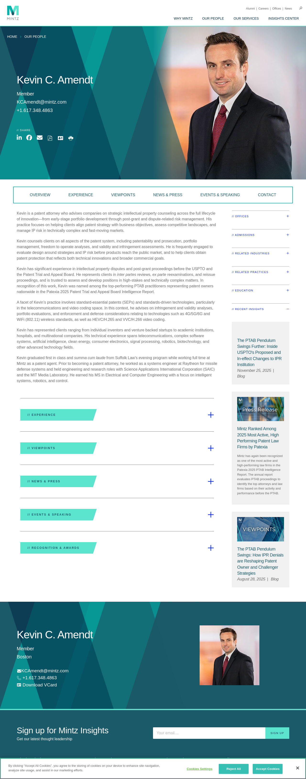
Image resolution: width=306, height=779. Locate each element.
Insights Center (283, 18)
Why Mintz (183, 18)
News (288, 8)
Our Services (246, 18)
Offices (276, 8)
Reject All (233, 769)
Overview (40, 195)
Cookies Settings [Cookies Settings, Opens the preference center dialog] (200, 769)
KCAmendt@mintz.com (41, 102)
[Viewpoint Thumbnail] (260, 529)
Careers (263, 8)
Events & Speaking (220, 195)
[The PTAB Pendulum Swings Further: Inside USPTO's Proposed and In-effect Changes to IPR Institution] (259, 352)
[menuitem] (183, 18)
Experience (80, 195)
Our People (213, 18)
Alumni (250, 8)
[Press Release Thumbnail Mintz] (260, 409)
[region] (153, 768)
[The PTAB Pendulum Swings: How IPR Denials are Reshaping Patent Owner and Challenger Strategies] (260, 561)
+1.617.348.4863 (39, 677)
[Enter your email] (221, 733)
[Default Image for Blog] (260, 330)
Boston (24, 656)
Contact (267, 195)
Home (12, 37)
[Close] (297, 768)
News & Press (167, 195)
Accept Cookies (267, 769)
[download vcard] (37, 685)
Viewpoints (123, 195)
